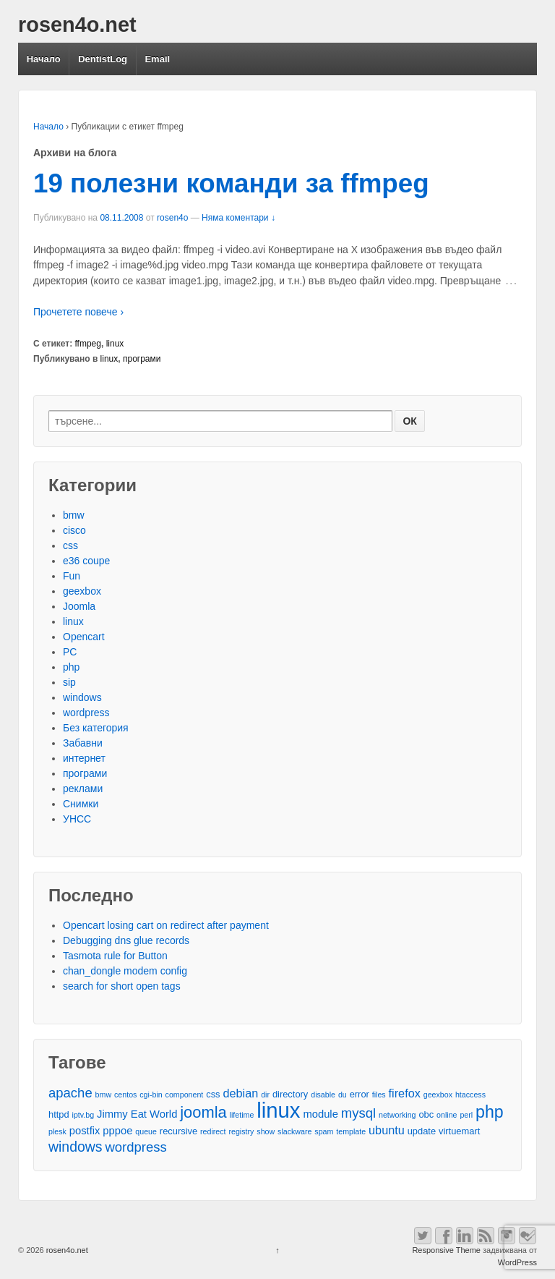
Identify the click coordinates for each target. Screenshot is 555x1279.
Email (157, 59)
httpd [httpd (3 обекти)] (58, 1114)
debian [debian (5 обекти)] (240, 1093)
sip (69, 682)
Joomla (79, 606)
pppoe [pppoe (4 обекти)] (117, 1130)
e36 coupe (86, 560)
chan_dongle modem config (125, 971)
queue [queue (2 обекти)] (146, 1131)
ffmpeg (88, 344)
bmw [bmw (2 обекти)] (103, 1094)
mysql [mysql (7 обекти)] (358, 1113)
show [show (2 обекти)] (266, 1131)
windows (82, 697)
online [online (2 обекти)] (446, 1114)
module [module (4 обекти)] (320, 1114)
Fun (71, 576)
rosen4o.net (77, 24)
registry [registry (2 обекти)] (241, 1131)
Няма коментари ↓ (238, 218)
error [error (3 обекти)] (359, 1094)
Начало (44, 59)
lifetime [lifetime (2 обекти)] (242, 1114)
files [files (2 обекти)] (379, 1094)
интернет (84, 758)
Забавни (83, 743)
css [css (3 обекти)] (213, 1094)
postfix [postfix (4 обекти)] (84, 1130)
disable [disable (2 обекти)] (323, 1094)
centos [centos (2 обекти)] (125, 1094)
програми (142, 359)
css (70, 545)
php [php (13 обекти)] (490, 1112)
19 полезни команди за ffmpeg (231, 183)
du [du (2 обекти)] (342, 1094)
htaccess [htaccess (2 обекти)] (470, 1094)
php (71, 667)
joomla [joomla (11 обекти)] (203, 1112)
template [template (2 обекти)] (351, 1131)
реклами (83, 788)
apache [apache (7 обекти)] (70, 1092)
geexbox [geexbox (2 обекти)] (437, 1094)
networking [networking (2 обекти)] (397, 1114)
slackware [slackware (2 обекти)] (294, 1131)
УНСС (77, 819)
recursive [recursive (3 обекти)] (178, 1131)
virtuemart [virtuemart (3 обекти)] (459, 1131)
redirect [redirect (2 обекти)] (213, 1131)
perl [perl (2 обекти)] (466, 1114)
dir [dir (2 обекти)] (265, 1094)
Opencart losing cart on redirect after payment (166, 925)
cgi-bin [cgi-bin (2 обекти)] (150, 1094)
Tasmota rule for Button (115, 955)
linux (115, 344)
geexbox (82, 591)
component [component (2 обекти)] (184, 1094)
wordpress (86, 712)
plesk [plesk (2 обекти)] (57, 1131)
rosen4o (172, 218)
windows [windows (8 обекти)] (75, 1147)
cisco (74, 530)
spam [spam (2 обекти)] (323, 1131)
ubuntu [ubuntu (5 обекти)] (387, 1129)
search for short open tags (122, 986)
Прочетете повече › (78, 312)
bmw (74, 515)
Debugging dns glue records (126, 940)
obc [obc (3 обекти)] (426, 1114)
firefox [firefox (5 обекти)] (405, 1093)
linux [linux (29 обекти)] (278, 1110)
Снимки (80, 804)
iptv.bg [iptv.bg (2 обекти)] (83, 1114)
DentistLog (102, 59)
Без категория (96, 728)
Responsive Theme (446, 1250)
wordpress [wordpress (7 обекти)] (135, 1147)
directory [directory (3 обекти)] (290, 1094)
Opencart (84, 636)
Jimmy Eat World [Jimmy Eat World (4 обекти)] (137, 1114)
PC (70, 652)
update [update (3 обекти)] (422, 1131)
